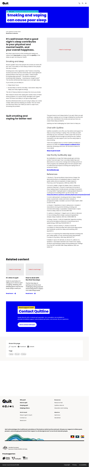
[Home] (8, 401)
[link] (7, 11)
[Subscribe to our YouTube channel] (10, 406)
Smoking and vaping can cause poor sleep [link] (27, 11)
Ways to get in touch (53, 151)
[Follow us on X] (13, 406)
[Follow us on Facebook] (3, 406)
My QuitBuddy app (53, 170)
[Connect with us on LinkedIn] (6, 406)
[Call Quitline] (79, 3)
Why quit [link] (11, 11)
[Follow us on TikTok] (8, 406)
